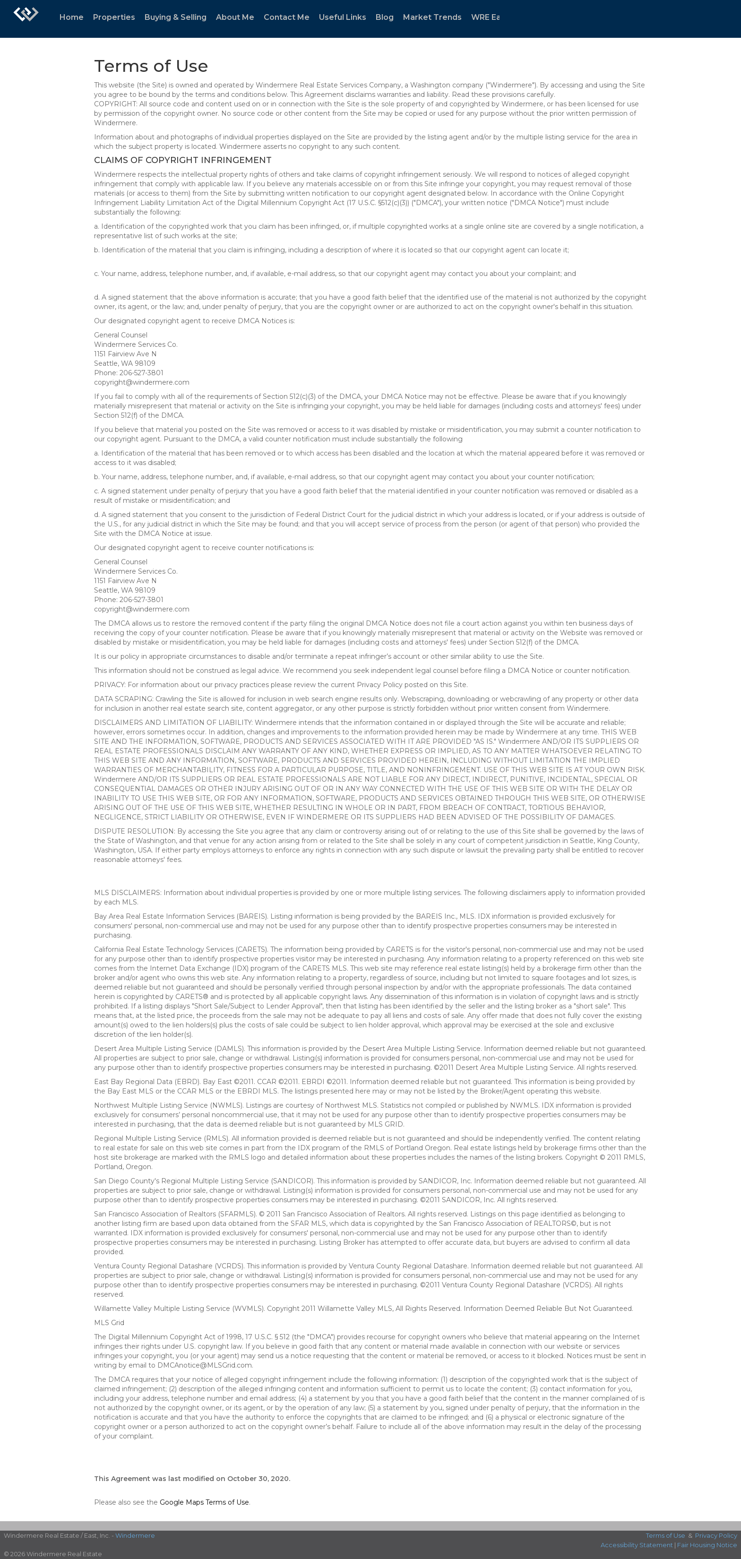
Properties (114, 17)
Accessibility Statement (637, 1545)
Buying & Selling (176, 17)
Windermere (135, 1535)
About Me (235, 17)
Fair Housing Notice (707, 1545)
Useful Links (342, 17)
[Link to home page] (26, 19)
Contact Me (287, 17)
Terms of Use (665, 1535)
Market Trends (432, 17)
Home (72, 17)
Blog (385, 17)
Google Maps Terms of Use (204, 1502)
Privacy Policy (716, 1535)
